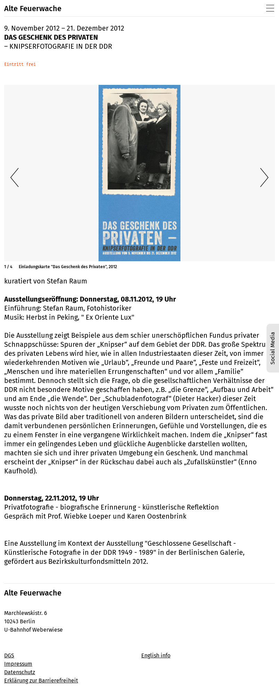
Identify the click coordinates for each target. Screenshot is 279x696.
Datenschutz (19, 672)
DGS (9, 655)
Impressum (18, 664)
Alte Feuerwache (32, 8)
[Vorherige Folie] (14, 177)
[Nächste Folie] (264, 177)
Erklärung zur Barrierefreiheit (41, 680)
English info (155, 655)
